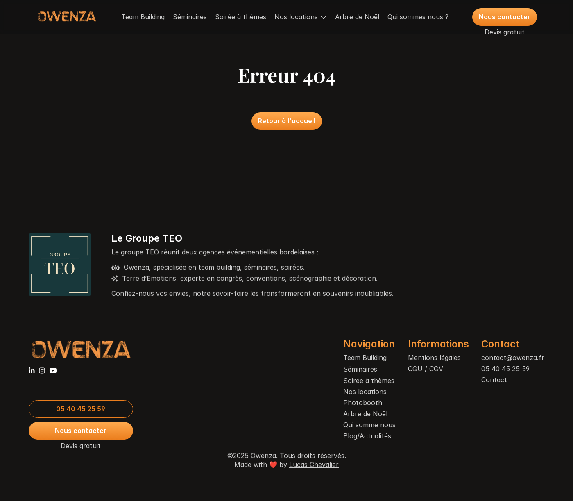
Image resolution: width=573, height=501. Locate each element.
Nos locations (365, 392)
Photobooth (362, 403)
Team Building (143, 17)
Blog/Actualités (367, 436)
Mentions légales (434, 358)
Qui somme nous (369, 425)
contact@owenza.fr (512, 358)
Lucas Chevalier (314, 464)
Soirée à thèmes (240, 17)
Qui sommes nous (415, 17)
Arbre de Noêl (365, 414)
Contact (494, 380)
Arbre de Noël (357, 17)
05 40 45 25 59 (505, 369)
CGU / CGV (425, 369)
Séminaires (190, 17)
